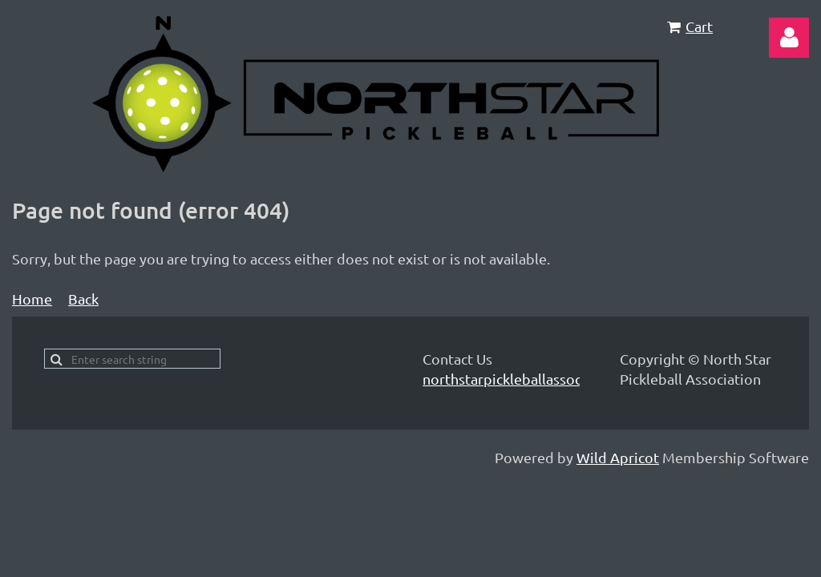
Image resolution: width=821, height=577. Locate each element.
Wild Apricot (617, 457)
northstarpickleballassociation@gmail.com (561, 378)
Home (32, 298)
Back (83, 298)
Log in (789, 38)
